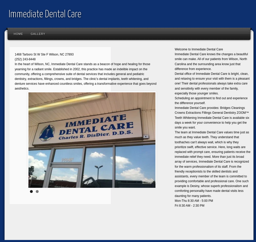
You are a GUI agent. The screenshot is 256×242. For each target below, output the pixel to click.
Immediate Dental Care (45, 14)
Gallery (38, 33)
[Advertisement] (99, 225)
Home (18, 33)
